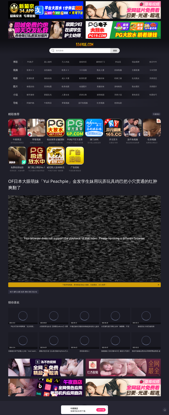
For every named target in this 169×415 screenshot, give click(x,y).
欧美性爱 (83, 78)
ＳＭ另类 (153, 70)
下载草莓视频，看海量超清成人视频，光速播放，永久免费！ (111, 284)
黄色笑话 (135, 94)
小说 (15, 94)
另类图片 (153, 86)
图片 (15, 86)
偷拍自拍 (48, 78)
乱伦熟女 (135, 78)
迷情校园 (100, 94)
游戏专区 (83, 62)
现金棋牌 (135, 62)
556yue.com (84, 44)
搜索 (115, 50)
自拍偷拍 (48, 70)
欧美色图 (65, 86)
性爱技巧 (153, 94)
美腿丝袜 (100, 86)
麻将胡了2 (100, 62)
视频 (15, 70)
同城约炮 (30, 103)
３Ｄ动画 (83, 70)
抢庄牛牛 (153, 62)
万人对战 (65, 62)
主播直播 (135, 70)
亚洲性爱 (30, 78)
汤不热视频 (83, 103)
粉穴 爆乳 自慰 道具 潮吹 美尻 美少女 (23, 292)
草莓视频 (65, 103)
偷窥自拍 (30, 86)
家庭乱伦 (48, 94)
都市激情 (30, 94)
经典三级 (118, 78)
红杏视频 (100, 103)
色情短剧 (118, 103)
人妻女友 (65, 94)
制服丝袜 (100, 78)
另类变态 (153, 78)
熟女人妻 (100, 70)
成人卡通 (65, 78)
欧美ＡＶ (65, 70)
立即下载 (101, 410)
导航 (15, 102)
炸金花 (118, 62)
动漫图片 (83, 86)
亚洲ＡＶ (30, 70)
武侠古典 (83, 94)
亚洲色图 (48, 86)
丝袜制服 (118, 70)
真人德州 (48, 62)
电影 (15, 78)
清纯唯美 (118, 86)
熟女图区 (135, 86)
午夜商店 (48, 103)
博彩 (15, 61)
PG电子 (30, 62)
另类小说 (118, 94)
